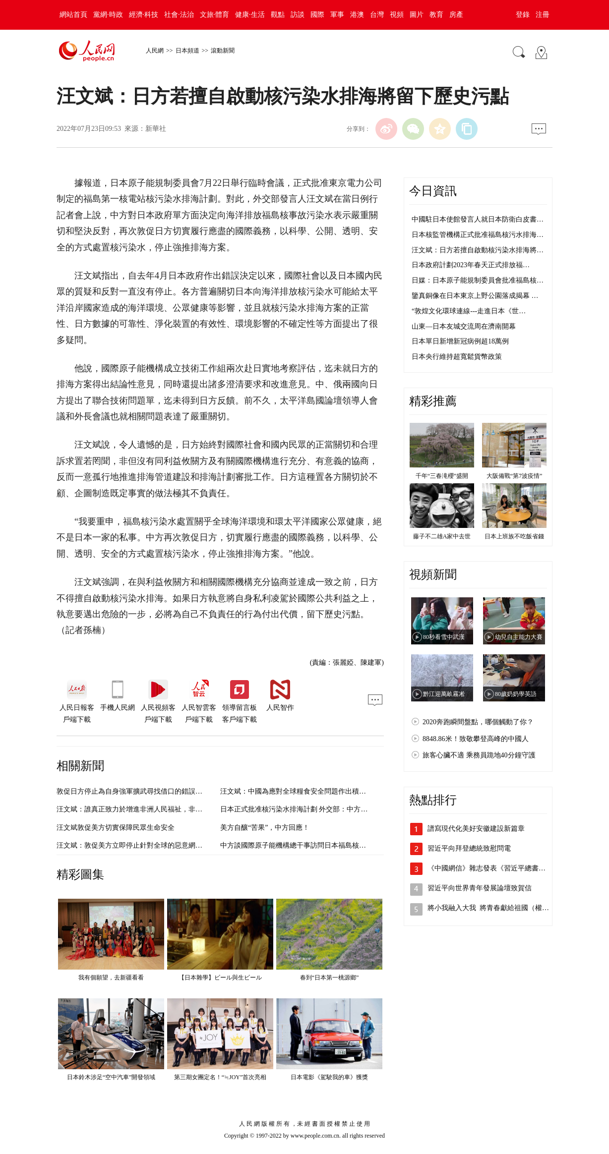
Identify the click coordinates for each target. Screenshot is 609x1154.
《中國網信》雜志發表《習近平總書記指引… (496, 868)
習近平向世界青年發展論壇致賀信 (479, 888)
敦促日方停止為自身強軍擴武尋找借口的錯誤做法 (133, 791)
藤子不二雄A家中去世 (442, 536)
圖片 (417, 14)
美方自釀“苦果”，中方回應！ (264, 827)
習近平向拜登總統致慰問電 (469, 848)
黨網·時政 (108, 14)
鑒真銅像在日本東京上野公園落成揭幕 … (475, 295)
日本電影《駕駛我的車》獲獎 (329, 1077)
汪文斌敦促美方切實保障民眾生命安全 (116, 827)
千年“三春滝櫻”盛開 (442, 475)
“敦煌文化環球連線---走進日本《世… (469, 311)
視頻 (397, 14)
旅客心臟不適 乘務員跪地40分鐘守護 (479, 755)
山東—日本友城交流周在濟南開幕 (464, 326)
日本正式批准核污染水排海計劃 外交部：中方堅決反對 (304, 809)
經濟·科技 (144, 14)
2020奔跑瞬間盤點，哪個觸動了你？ (478, 722)
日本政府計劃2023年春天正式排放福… (471, 265)
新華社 (155, 128)
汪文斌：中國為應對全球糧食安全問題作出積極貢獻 (300, 791)
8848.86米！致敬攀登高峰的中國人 (476, 739)
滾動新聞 (223, 50)
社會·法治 (179, 14)
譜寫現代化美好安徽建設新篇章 (476, 828)
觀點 (278, 14)
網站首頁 (73, 14)
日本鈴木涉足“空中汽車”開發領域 (111, 1077)
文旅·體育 (215, 14)
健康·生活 (250, 14)
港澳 (357, 14)
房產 (456, 14)
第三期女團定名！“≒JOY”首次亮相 (220, 1077)
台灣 (377, 14)
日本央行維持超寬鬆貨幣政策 (457, 356)
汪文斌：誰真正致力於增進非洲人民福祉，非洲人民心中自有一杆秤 (161, 809)
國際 (317, 14)
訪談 (297, 14)
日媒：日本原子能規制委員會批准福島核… (478, 280)
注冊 (542, 14)
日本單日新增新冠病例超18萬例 (460, 341)
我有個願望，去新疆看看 (111, 977)
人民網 (155, 50)
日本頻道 (187, 50)
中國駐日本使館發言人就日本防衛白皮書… (478, 219)
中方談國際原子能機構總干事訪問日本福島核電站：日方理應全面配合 (327, 845)
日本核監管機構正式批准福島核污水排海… (478, 234)
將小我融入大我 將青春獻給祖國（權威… (491, 908)
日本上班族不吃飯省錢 (514, 536)
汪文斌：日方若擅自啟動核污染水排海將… (478, 250)
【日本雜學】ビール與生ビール (220, 977)
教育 (436, 14)
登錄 (523, 14)
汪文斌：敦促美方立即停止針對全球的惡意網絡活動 (136, 845)
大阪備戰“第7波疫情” (515, 475)
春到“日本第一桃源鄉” (329, 977)
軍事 (337, 14)
